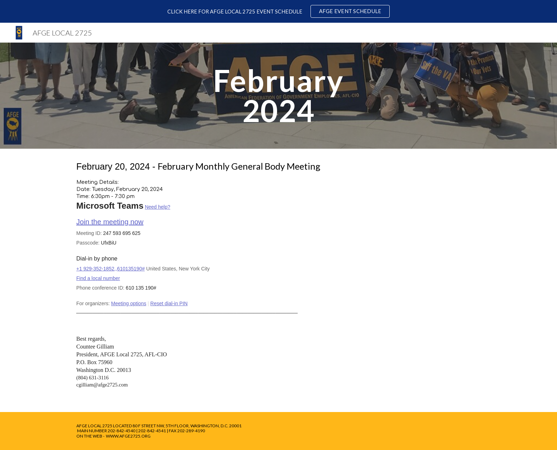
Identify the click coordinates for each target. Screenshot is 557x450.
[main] (278, 95)
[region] (278, 11)
